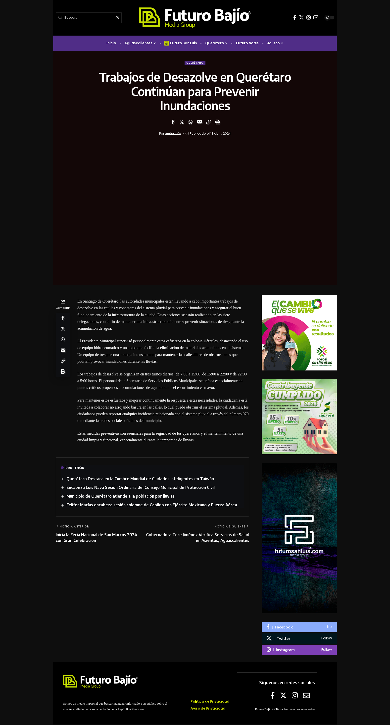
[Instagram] (308, 17)
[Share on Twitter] (181, 122)
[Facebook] (295, 17)
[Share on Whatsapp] (190, 122)
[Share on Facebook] (172, 122)
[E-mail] (316, 17)
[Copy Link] (208, 122)
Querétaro (195, 63)
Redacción (173, 134)
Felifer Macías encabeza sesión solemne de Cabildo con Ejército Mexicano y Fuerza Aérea (152, 505)
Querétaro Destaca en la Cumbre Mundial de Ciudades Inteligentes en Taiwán (140, 479)
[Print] (217, 122)
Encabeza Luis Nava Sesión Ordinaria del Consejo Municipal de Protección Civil (141, 487)
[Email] (199, 122)
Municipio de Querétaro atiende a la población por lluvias (121, 496)
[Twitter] (301, 17)
